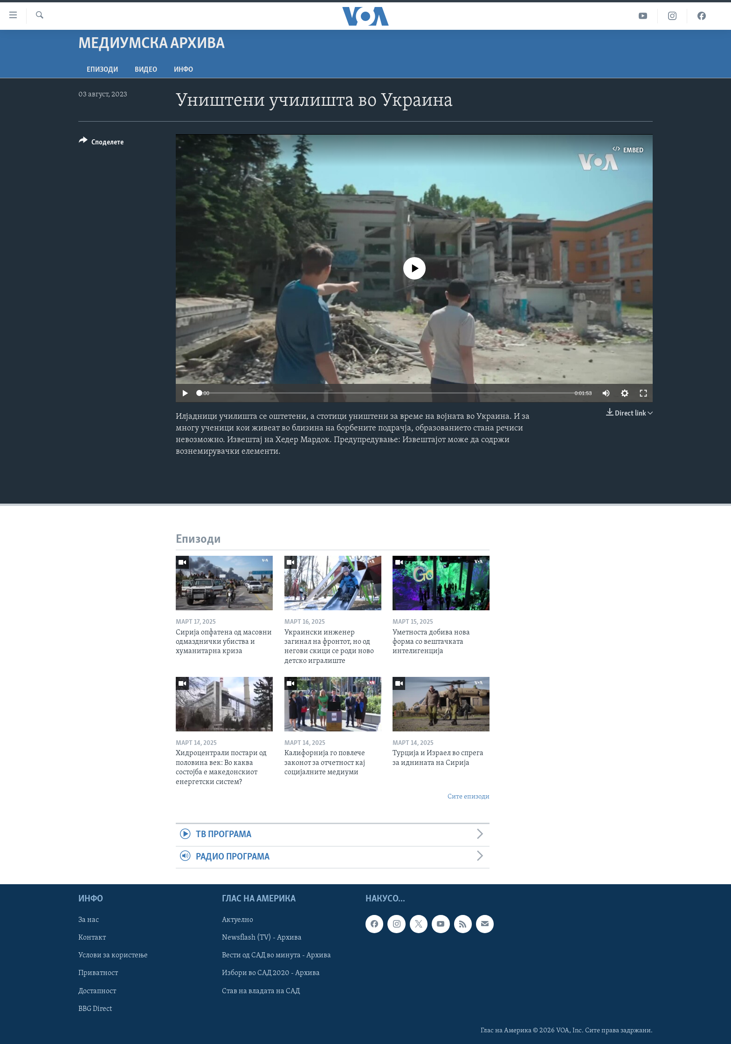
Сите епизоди (469, 796)
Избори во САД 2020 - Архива (271, 973)
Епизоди (102, 70)
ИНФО (183, 70)
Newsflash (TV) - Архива (262, 938)
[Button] (101, 143)
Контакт (92, 938)
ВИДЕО (146, 70)
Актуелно (237, 920)
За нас (88, 920)
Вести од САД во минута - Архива (276, 956)
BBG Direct (95, 1009)
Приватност (98, 973)
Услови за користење (113, 956)
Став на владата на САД (261, 991)
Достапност (97, 991)
